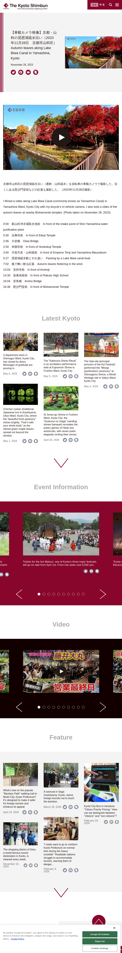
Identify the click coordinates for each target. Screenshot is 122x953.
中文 (102, 4)
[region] (60, 939)
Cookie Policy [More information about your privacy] (17, 939)
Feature (61, 737)
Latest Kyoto (61, 318)
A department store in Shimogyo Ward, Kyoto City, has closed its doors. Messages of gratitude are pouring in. (19, 362)
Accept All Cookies (99, 934)
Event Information (61, 487)
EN (94, 4)
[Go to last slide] (19, 594)
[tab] (39, 594)
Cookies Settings (100, 948)
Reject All (100, 941)
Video (60, 624)
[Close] (114, 928)
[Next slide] (103, 594)
